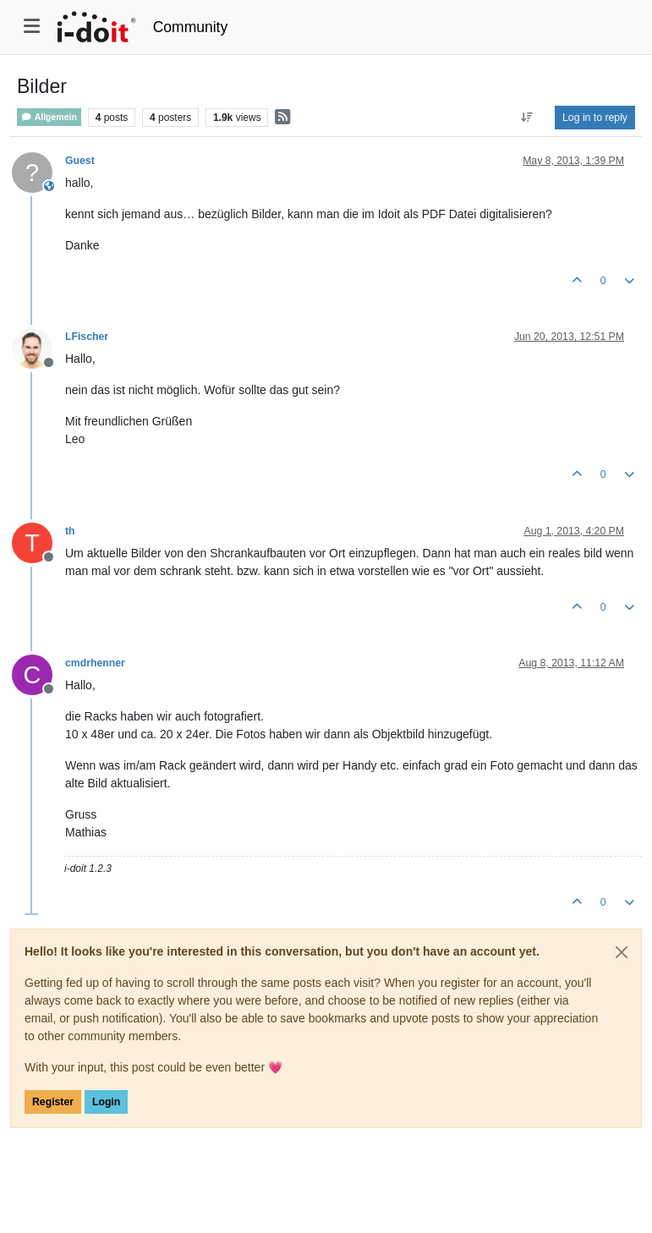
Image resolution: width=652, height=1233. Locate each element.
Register (53, 1102)
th (70, 531)
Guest (80, 161)
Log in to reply (594, 117)
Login (106, 1102)
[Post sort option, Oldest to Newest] (527, 117)
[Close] (621, 952)
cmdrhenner (95, 663)
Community (190, 27)
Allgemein (49, 117)
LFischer (86, 336)
